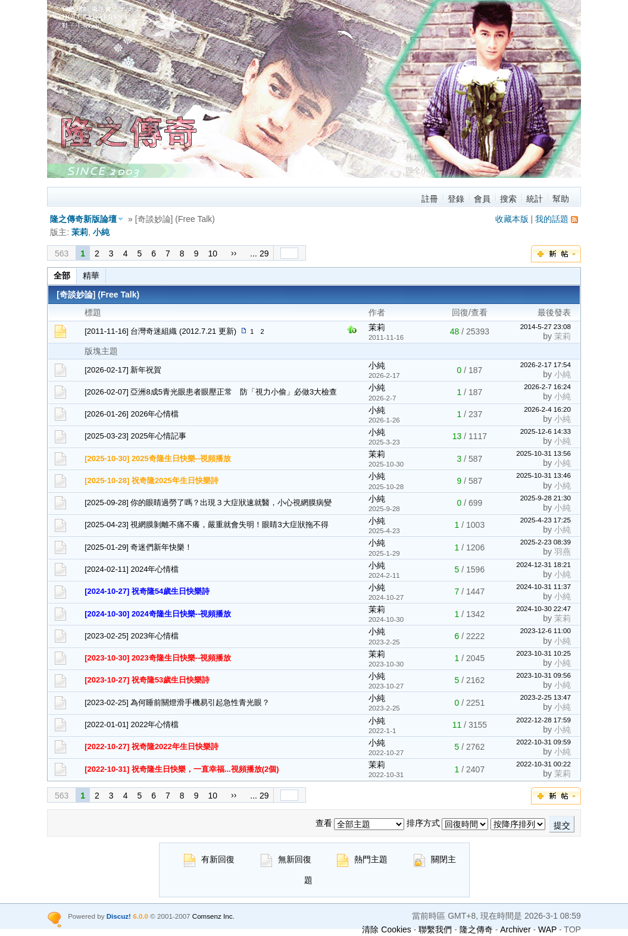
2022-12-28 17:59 (543, 720)
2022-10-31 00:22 (543, 764)
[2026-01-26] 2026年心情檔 (132, 413)
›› (233, 253)
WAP (547, 929)
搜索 (508, 199)
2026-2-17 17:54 (545, 364)
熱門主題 (362, 859)
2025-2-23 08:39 (545, 542)
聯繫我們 (435, 929)
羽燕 (562, 551)
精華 (91, 275)
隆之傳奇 (476, 929)
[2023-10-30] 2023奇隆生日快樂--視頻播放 (158, 657)
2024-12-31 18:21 (543, 564)
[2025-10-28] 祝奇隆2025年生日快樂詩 (151, 480)
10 (212, 253)
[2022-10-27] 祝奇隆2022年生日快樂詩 (151, 746)
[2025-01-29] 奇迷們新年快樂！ (138, 547)
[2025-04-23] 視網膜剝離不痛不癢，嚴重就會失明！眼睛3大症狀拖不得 (207, 524)
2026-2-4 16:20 (547, 409)
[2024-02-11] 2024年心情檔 (132, 569)
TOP (572, 929)
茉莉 (79, 232)
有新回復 (209, 859)
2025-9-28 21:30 (545, 498)
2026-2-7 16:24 (547, 386)
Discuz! (119, 916)
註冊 (429, 199)
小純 (101, 232)
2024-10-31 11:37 (543, 586)
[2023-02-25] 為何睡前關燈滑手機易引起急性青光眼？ (177, 702)
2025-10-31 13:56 (543, 453)
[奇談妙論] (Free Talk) (98, 294)
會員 (482, 199)
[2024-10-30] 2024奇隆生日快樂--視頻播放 (158, 613)
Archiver (515, 929)
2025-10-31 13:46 (543, 475)
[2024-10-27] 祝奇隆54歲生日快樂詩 (147, 591)
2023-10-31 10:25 (543, 653)
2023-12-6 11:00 (545, 630)
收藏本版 (512, 219)
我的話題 (551, 219)
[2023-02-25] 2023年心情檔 (132, 635)
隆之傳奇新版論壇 (83, 219)
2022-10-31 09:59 (543, 742)
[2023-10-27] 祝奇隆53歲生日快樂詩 (147, 679)
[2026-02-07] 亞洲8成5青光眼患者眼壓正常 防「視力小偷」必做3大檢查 (211, 391)
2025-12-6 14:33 (545, 431)
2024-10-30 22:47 (543, 608)
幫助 (560, 199)
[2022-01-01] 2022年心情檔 (132, 724)
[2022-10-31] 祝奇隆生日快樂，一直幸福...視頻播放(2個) (182, 769)
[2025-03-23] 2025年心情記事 (135, 435)
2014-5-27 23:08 (545, 326)
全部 (62, 275)
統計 (534, 199)
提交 (562, 825)
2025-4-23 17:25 (545, 520)
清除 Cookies (386, 929)
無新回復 (286, 859)
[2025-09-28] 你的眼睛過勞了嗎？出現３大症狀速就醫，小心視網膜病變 (208, 502)
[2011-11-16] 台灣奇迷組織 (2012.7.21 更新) (160, 331)
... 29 (259, 253)
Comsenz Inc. (213, 916)
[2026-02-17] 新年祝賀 (123, 369)
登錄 (456, 199)
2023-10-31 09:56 (543, 675)
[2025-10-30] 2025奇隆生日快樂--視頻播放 (158, 458)
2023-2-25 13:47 (545, 697)
